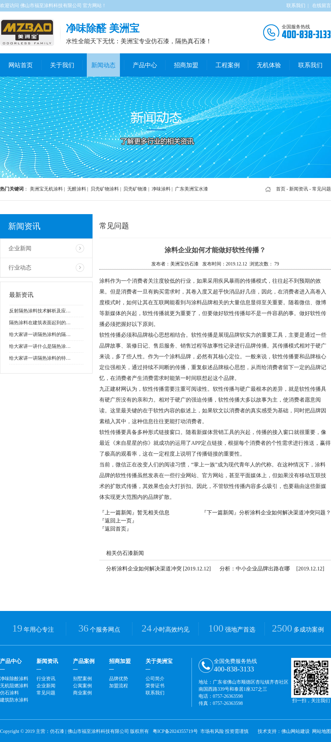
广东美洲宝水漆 (191, 187)
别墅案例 (82, 677)
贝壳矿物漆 (135, 187)
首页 (280, 187)
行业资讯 (45, 677)
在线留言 (321, 5)
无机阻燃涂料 (14, 684)
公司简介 (155, 677)
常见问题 (45, 691)
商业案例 (82, 691)
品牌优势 (118, 677)
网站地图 (321, 730)
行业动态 (19, 264)
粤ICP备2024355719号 (175, 730)
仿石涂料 (9, 691)
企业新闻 (19, 246)
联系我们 (295, 5)
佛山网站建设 (295, 730)
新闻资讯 (298, 187)
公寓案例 (82, 684)
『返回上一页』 (118, 519)
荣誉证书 (155, 684)
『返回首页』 (115, 527)
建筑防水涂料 (14, 698)
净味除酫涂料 (14, 677)
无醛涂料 (76, 187)
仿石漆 (57, 730)
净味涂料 (161, 187)
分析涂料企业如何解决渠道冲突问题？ (285, 511)
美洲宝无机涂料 (46, 187)
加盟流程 (118, 684)
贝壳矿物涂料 (105, 187)
